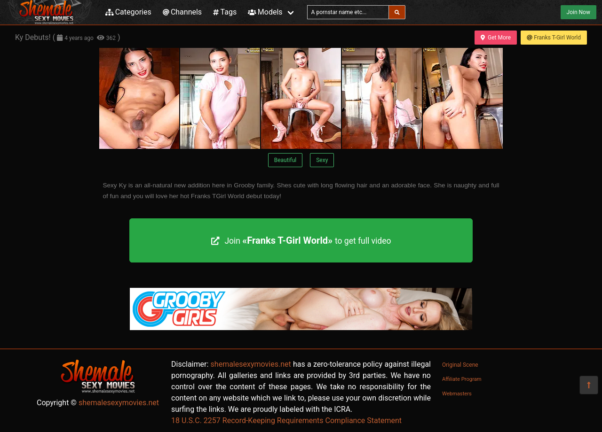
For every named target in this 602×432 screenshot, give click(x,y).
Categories (128, 12)
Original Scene (460, 365)
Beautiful (285, 160)
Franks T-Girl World (554, 37)
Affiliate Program (462, 379)
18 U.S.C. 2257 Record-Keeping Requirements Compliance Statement (286, 420)
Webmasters (457, 394)
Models (265, 12)
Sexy (322, 160)
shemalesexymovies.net (119, 402)
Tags (225, 12)
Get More (496, 37)
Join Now (578, 12)
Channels (182, 12)
